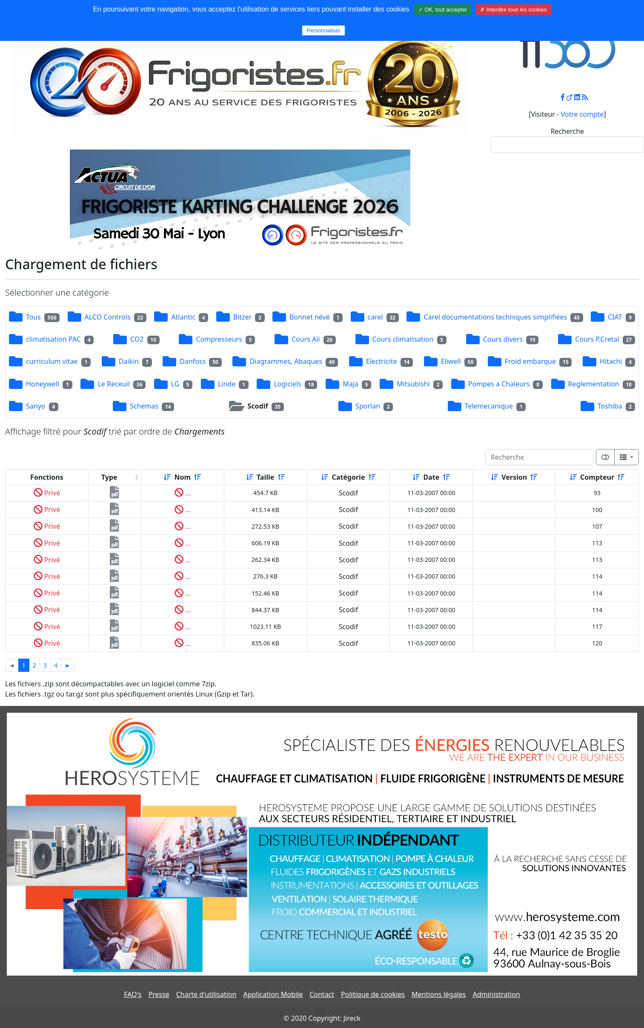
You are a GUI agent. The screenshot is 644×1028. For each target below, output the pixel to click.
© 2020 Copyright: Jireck (321, 1018)
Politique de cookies (373, 994)
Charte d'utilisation (206, 994)
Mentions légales (439, 994)
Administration (496, 994)
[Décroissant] (197, 477)
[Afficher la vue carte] (605, 457)
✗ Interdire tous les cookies (513, 9)
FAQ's (132, 994)
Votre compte (582, 114)
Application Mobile (273, 994)
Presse (158, 994)
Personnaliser (323, 30)
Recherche (567, 131)
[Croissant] (167, 477)
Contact (321, 994)
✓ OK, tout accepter (442, 9)
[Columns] (626, 457)
